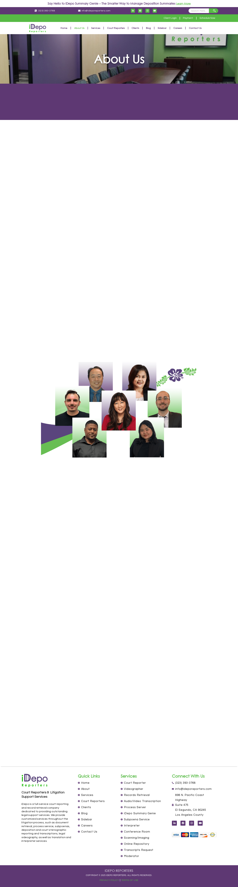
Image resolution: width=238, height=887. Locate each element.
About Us (79, 28)
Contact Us (195, 28)
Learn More (183, 3)
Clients (135, 28)
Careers (177, 28)
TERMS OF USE (130, 880)
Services (95, 28)
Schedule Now (206, 18)
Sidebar (162, 28)
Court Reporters (116, 28)
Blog (148, 28)
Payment (184, 18)
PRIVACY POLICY (108, 880)
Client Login (165, 18)
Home (63, 28)
